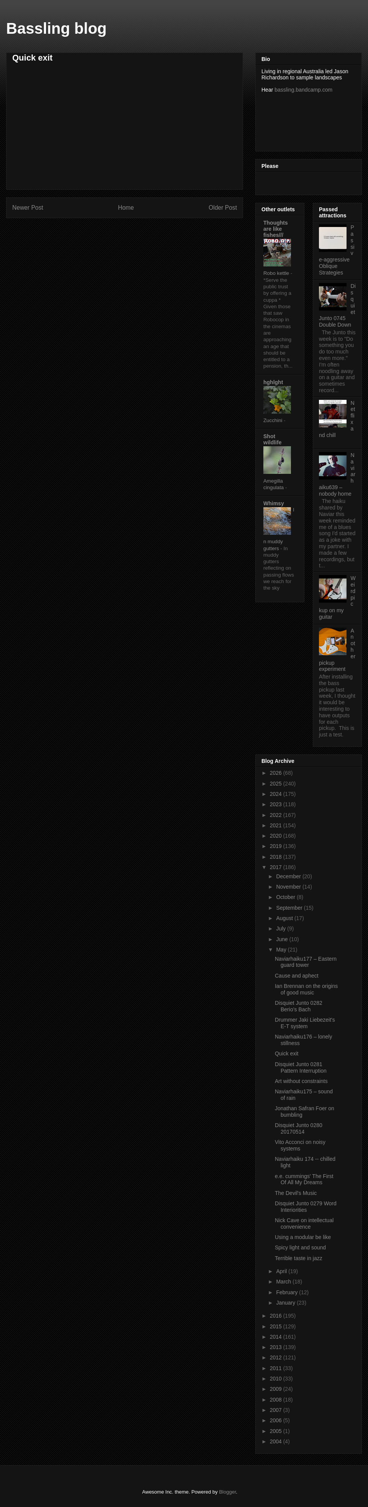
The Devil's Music (296, 1193)
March (284, 1282)
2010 (276, 1379)
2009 (276, 1389)
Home (126, 207)
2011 (276, 1368)
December (289, 876)
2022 (276, 815)
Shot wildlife (272, 439)
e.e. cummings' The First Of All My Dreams (304, 1179)
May (282, 950)
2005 (276, 1431)
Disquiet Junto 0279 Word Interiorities (306, 1206)
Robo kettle (277, 273)
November (289, 887)
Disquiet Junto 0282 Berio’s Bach (298, 1006)
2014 (276, 1337)
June (282, 939)
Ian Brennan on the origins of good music (306, 989)
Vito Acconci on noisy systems (300, 1145)
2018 (276, 857)
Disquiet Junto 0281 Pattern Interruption (301, 1067)
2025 (276, 784)
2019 (276, 846)
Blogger (227, 1492)
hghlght (273, 382)
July (281, 928)
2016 (276, 1316)
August (285, 918)
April (282, 1271)
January (286, 1303)
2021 (276, 825)
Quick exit (286, 1053)
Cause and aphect (297, 976)
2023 (276, 804)
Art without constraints (301, 1081)
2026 (276, 773)
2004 (276, 1441)
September (290, 908)
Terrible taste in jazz (298, 1258)
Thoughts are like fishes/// (275, 229)
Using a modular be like (303, 1237)
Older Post (223, 207)
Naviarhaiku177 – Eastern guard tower (306, 962)
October (286, 897)
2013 (276, 1347)
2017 (276, 867)
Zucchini (273, 420)
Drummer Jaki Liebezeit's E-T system (305, 1023)
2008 (276, 1400)
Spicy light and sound (300, 1247)
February (287, 1292)
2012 (276, 1357)
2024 (276, 794)
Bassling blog (56, 28)
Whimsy (273, 503)
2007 (276, 1410)
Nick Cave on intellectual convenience (304, 1223)
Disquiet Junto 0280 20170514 (298, 1128)
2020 (276, 836)
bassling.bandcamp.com (303, 90)
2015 (276, 1326)
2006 (276, 1420)
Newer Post (27, 207)
